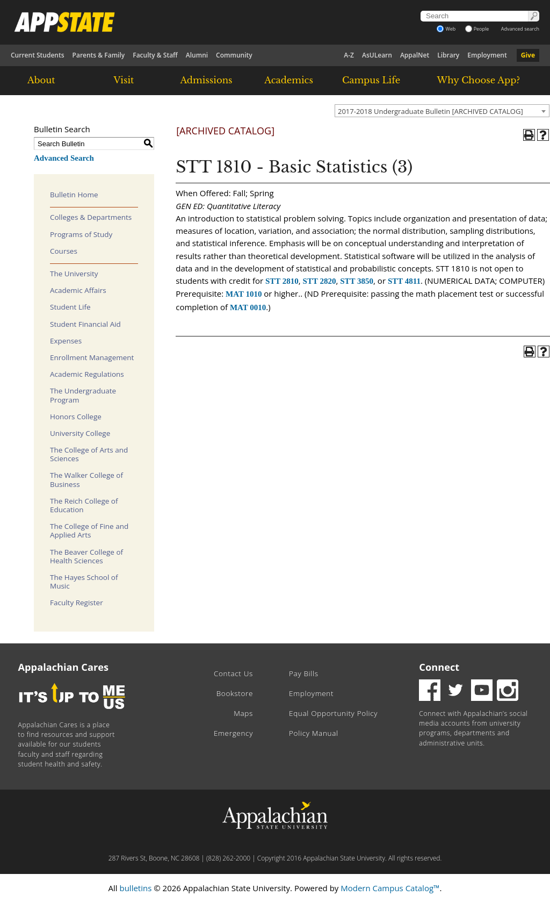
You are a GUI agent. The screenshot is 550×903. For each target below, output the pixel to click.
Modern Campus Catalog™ (390, 888)
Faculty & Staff (155, 55)
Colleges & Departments (91, 217)
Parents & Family (99, 55)
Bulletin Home (74, 194)
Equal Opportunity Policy (333, 713)
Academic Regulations (87, 374)
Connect (439, 667)
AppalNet (414, 55)
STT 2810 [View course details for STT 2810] (282, 281)
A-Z (349, 55)
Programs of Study (81, 234)
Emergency (233, 733)
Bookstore (234, 693)
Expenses (66, 341)
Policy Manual (313, 733)
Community (234, 55)
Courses (63, 251)
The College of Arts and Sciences (89, 454)
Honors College (76, 416)
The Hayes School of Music (84, 581)
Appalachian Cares (63, 667)
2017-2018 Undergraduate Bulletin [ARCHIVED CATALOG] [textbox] (430, 111)
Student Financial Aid (85, 324)
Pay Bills (304, 673)
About (41, 80)
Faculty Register (76, 602)
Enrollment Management (92, 357)
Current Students (37, 55)
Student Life (70, 307)
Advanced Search (64, 158)
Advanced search (520, 28)
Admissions (206, 80)
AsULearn (377, 55)
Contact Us (233, 673)
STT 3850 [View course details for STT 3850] (356, 281)
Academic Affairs (78, 290)
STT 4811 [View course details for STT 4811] (404, 281)
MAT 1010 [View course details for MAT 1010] (244, 294)
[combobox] (442, 110)
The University (74, 273)
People (477, 28)
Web (446, 28)
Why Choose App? (478, 80)
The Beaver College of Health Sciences (86, 556)
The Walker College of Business (86, 479)
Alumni (197, 55)
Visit (124, 80)
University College (80, 433)
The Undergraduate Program (83, 395)
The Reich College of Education (84, 505)
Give (528, 55)
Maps (243, 713)
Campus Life (371, 80)
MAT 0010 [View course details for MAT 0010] (248, 307)
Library (448, 55)
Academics (288, 80)
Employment (486, 55)
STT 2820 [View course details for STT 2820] (319, 281)
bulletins (135, 888)
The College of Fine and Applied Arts (89, 530)
